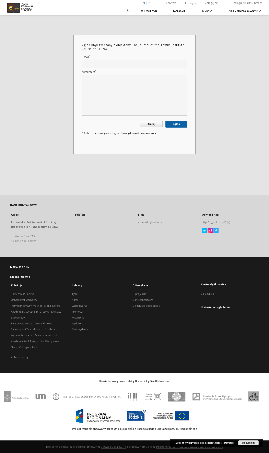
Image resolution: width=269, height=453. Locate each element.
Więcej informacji (224, 443)
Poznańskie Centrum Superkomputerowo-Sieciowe (189, 447)
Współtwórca (79, 306)
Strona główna (20, 277)
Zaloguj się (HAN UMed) (247, 3)
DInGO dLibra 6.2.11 (113, 447)
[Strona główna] (128, 8)
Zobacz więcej (19, 357)
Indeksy (207, 10)
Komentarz (89, 72)
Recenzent (78, 317)
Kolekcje (179, 10)
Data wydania (80, 329)
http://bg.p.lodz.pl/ (214, 222)
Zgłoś (176, 124)
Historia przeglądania (245, 10)
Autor (75, 300)
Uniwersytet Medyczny (24, 300)
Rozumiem (248, 442)
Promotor (77, 311)
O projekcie (139, 294)
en (150, 3)
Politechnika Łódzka (22, 294)
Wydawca (77, 323)
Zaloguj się (211, 3)
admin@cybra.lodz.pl (151, 222)
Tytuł (75, 294)
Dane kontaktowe (142, 300)
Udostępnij (190, 3)
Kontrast (171, 3)
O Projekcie (149, 10)
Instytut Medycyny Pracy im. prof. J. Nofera (35, 306)
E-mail (86, 57)
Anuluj (151, 124)
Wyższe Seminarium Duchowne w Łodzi (34, 335)
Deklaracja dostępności (146, 306)
